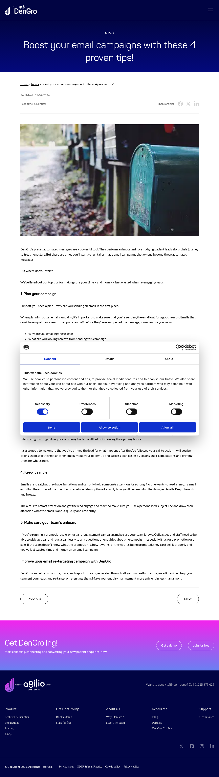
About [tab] (169, 358)
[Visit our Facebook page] (192, 747)
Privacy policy (131, 766)
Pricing (9, 728)
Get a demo (169, 645)
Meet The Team (115, 722)
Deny (51, 427)
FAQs (8, 734)
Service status (66, 766)
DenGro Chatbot (162, 728)
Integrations (12, 722)
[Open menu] (210, 10)
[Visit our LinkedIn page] (212, 747)
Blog (155, 716)
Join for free (201, 645)
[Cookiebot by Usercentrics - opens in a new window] (178, 347)
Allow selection (109, 427)
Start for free (64, 722)
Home (24, 84)
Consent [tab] (50, 358)
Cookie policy (112, 766)
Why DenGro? (115, 716)
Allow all (168, 427)
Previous (34, 599)
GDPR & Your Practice (89, 766)
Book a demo (64, 716)
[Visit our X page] (181, 747)
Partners (157, 722)
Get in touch (206, 716)
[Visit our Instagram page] (202, 747)
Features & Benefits (17, 716)
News (35, 84)
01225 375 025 (204, 684)
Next (188, 599)
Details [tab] (110, 358)
